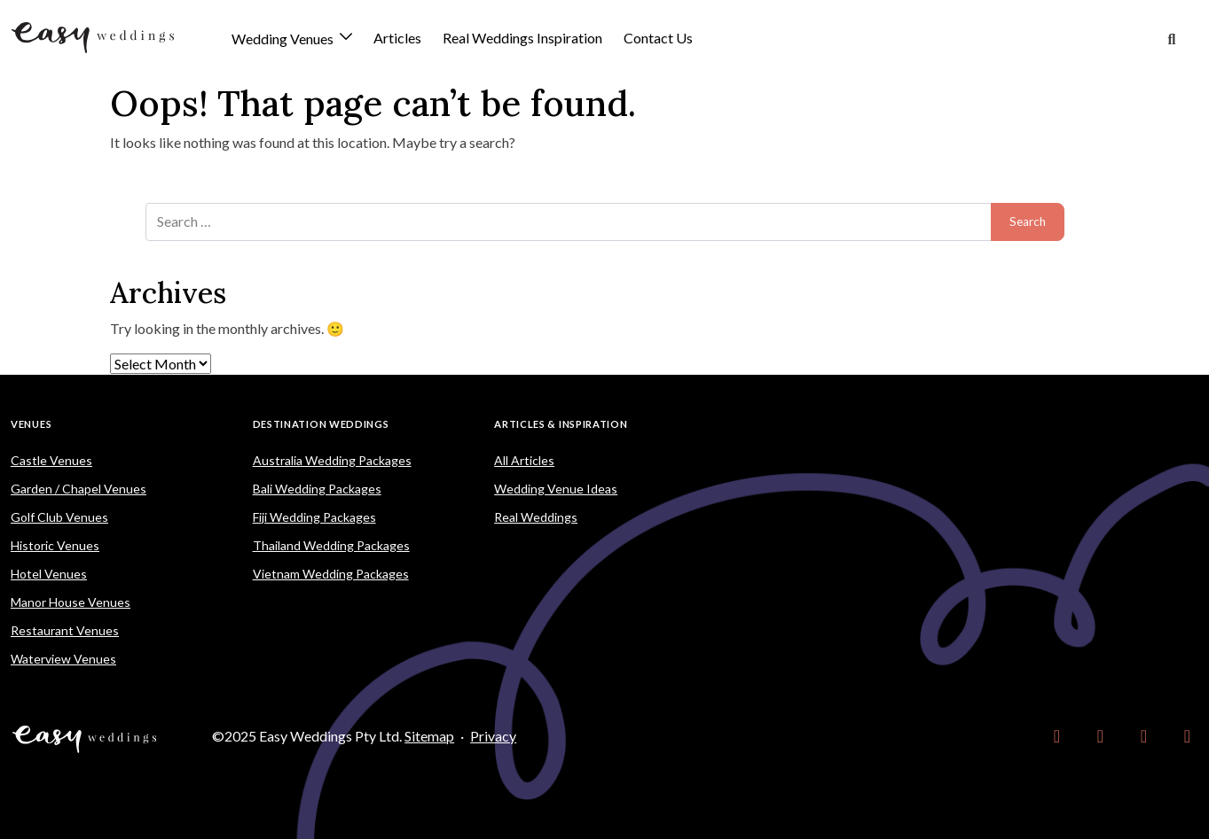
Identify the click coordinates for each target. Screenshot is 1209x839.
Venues (31, 424)
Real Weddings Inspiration (522, 37)
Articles (397, 37)
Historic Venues (55, 545)
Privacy (493, 735)
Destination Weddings (321, 424)
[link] (1057, 736)
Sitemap (429, 735)
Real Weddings (535, 516)
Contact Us (658, 37)
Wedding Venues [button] (284, 39)
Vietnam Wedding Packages (331, 573)
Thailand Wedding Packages (331, 545)
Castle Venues (51, 460)
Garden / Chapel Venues (78, 488)
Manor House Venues (70, 602)
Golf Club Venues (59, 516)
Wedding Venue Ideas (555, 488)
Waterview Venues (63, 658)
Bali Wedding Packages (317, 488)
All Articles (524, 460)
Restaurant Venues (65, 630)
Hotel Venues (49, 573)
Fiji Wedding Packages (314, 516)
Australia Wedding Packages (332, 460)
